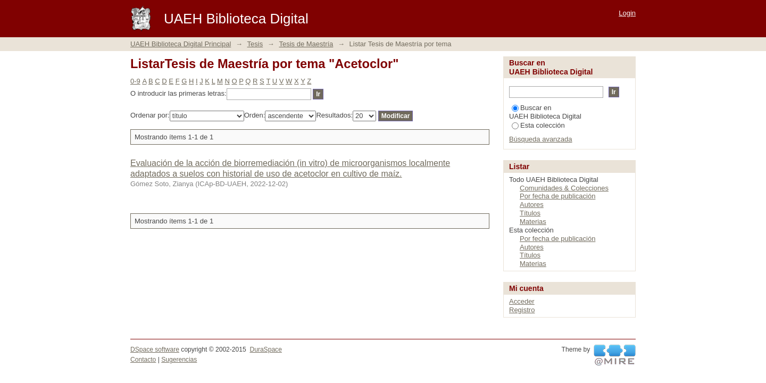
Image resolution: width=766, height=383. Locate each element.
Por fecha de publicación (557, 196)
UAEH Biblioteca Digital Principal (180, 44)
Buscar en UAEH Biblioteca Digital (545, 112)
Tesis (255, 44)
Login (627, 13)
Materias (533, 222)
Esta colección (538, 125)
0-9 (135, 81)
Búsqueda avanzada (540, 139)
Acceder (522, 301)
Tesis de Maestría (306, 44)
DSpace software (154, 349)
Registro (522, 310)
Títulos (530, 213)
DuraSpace (265, 349)
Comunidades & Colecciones (564, 188)
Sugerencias (179, 359)
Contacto (143, 359)
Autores (532, 205)
